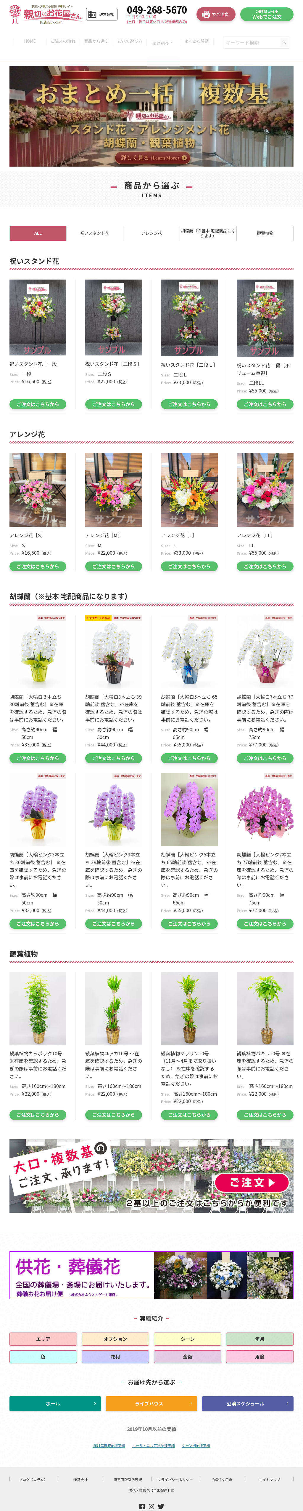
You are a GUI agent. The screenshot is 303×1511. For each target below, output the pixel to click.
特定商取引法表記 (128, 1464)
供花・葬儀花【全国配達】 (151, 1475)
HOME (27, 35)
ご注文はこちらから (38, 389)
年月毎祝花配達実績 (109, 1430)
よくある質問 (199, 35)
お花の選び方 (130, 35)
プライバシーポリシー (175, 1464)
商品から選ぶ (95, 35)
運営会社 (80, 1464)
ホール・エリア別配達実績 (153, 1430)
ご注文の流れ (61, 35)
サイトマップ (269, 1464)
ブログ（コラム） (33, 1464)
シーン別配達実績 (196, 1430)
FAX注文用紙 (222, 1464)
